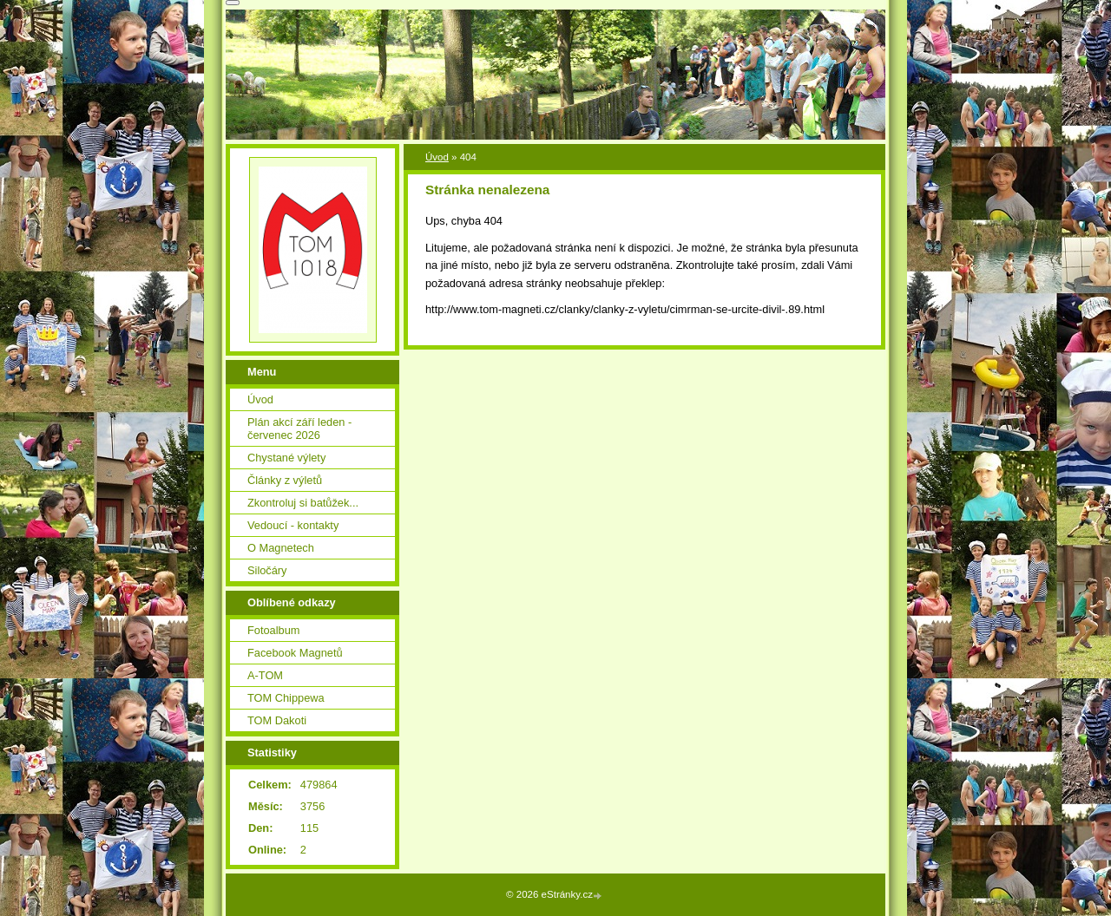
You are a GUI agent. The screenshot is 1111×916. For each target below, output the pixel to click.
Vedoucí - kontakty (293, 525)
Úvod (437, 157)
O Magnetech (280, 547)
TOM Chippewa (286, 697)
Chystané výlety (286, 457)
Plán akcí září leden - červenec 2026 (299, 428)
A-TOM (265, 675)
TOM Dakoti (276, 720)
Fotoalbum (273, 630)
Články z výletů (284, 480)
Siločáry (267, 570)
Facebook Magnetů (295, 652)
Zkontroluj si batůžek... (302, 502)
